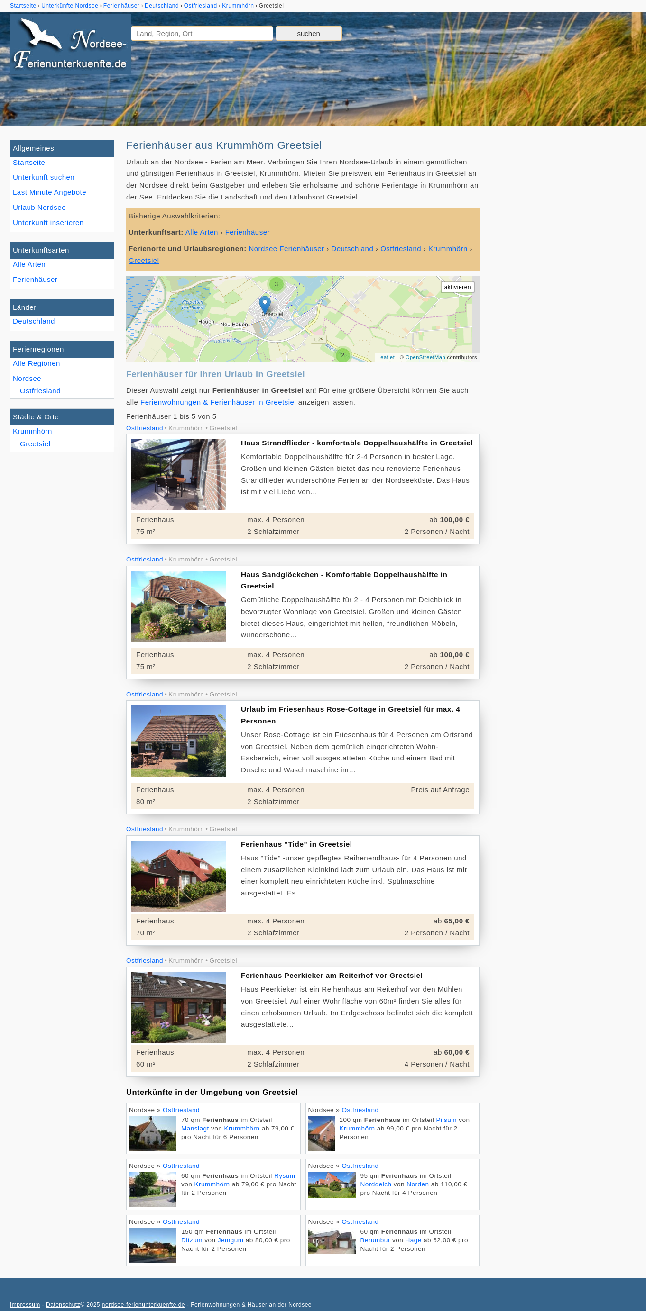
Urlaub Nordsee (39, 207)
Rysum (284, 1175)
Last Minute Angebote (49, 192)
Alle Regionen (36, 363)
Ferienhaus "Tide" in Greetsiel (296, 844)
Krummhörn (32, 431)
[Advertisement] (564, 282)
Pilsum (446, 1119)
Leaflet (386, 357)
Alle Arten (29, 264)
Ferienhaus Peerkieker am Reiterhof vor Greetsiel (332, 975)
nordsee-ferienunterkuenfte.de (143, 1305)
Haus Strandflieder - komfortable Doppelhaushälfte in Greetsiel (357, 443)
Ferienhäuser (35, 279)
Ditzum (192, 1240)
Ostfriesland (40, 391)
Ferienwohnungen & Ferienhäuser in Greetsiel (218, 402)
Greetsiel (35, 444)
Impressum (25, 1305)
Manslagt (195, 1128)
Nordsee (27, 378)
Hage (414, 1240)
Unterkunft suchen (43, 177)
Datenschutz (63, 1305)
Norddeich (376, 1184)
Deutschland (34, 321)
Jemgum (231, 1240)
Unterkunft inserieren (48, 222)
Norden (417, 1184)
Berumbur (375, 1240)
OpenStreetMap (425, 357)
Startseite (29, 162)
